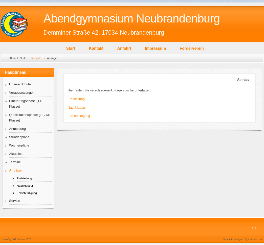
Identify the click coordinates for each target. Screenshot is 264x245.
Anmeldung (17, 129)
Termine (15, 162)
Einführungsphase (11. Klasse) (25, 103)
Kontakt (96, 48)
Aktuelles (16, 154)
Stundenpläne (19, 137)
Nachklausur (25, 185)
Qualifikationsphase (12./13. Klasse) (29, 117)
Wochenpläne (19, 145)
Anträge (15, 170)
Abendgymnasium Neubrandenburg (131, 18)
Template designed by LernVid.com (242, 239)
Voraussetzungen (21, 92)
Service (14, 201)
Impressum (155, 48)
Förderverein (192, 48)
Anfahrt (124, 48)
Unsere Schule (20, 84)
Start (70, 48)
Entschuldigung (27, 192)
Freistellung (24, 178)
